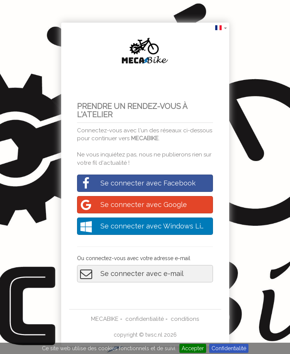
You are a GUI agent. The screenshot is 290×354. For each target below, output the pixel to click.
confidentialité (144, 319)
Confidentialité (228, 348)
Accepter (193, 348)
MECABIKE (145, 138)
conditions (185, 319)
